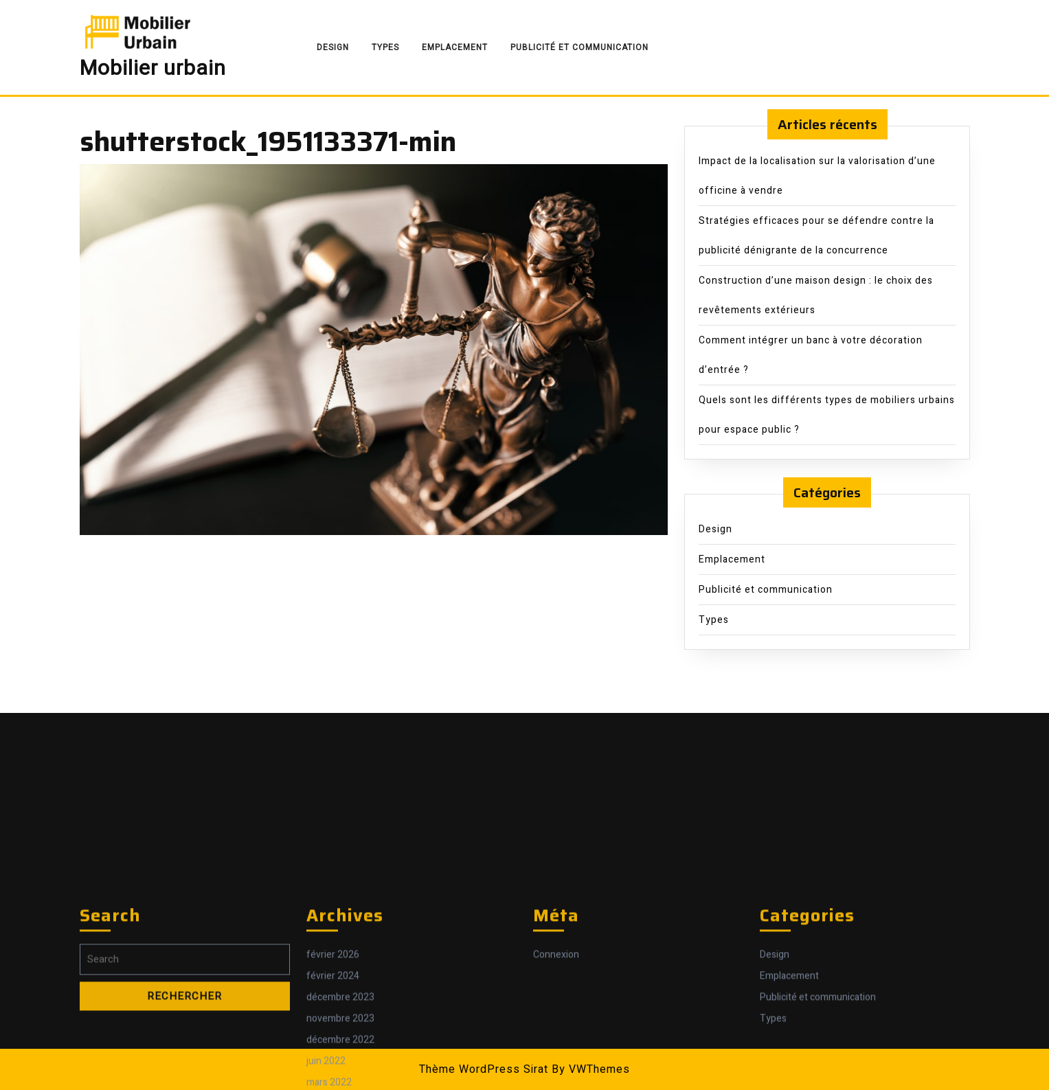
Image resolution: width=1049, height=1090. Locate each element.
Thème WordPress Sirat (483, 1069)
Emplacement (455, 47)
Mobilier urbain (153, 69)
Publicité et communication (579, 47)
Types (385, 47)
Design (333, 47)
